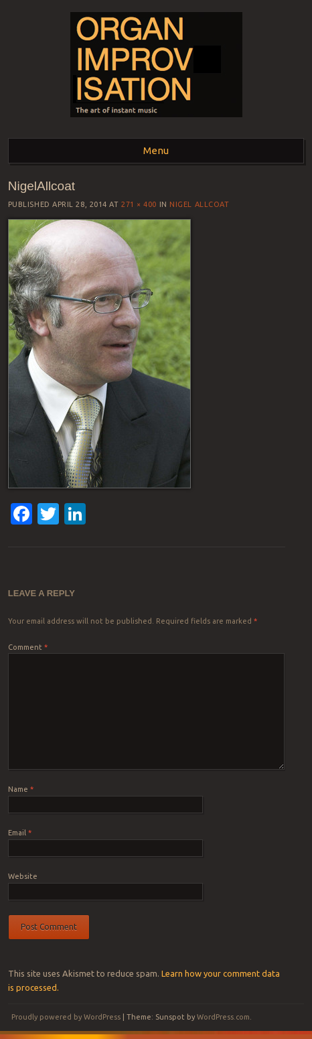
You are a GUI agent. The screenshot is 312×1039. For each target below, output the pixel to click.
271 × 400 (139, 204)
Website (22, 876)
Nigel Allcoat (199, 204)
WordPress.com (223, 1017)
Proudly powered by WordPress (66, 1017)
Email (19, 833)
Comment (28, 647)
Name (20, 789)
